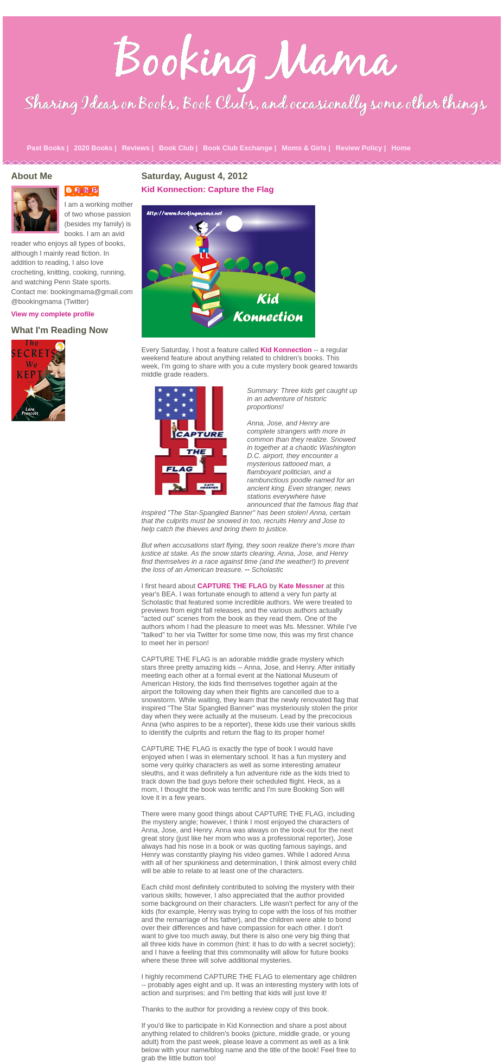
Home (401, 148)
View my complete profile (52, 314)
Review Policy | (361, 148)
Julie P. (87, 190)
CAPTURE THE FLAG (233, 586)
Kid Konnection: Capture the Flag (208, 189)
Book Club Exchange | (239, 148)
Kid (286, 350)
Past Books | (48, 148)
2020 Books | (95, 148)
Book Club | (178, 148)
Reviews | (138, 148)
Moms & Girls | (306, 148)
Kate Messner (301, 586)
